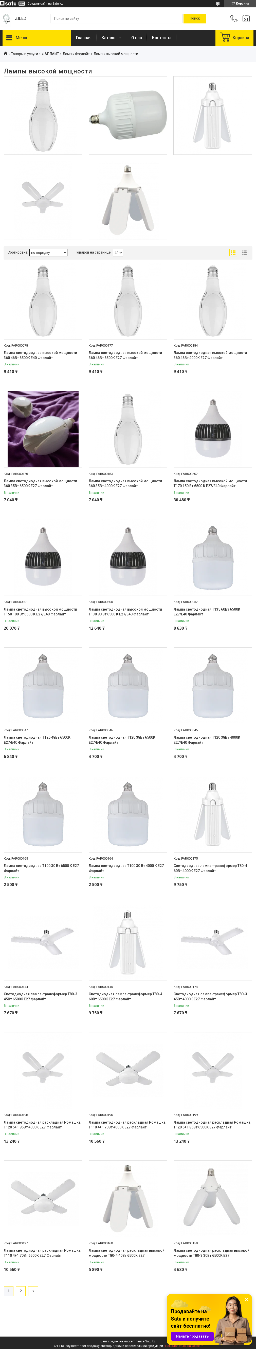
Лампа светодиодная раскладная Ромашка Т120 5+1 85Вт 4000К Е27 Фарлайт (42, 1124)
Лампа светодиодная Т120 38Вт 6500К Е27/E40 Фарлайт (122, 740)
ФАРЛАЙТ (50, 54)
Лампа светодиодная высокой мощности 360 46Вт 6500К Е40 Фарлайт (40, 355)
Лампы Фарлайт (76, 54)
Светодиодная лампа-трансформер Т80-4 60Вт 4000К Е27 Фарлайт (210, 868)
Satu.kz (150, 1341)
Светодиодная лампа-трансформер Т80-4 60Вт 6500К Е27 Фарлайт (125, 996)
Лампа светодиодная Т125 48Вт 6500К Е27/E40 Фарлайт (37, 740)
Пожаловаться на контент (184, 1346)
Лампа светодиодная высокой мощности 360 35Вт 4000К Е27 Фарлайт (125, 483)
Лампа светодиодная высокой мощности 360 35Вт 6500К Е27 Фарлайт (40, 483)
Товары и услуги (24, 54)
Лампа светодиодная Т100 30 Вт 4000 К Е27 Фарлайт (126, 868)
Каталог (109, 37)
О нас (136, 37)
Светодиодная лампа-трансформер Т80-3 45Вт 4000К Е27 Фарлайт (210, 996)
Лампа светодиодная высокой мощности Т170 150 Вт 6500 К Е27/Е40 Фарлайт (210, 483)
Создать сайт (37, 3)
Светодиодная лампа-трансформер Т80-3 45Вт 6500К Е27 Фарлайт (40, 996)
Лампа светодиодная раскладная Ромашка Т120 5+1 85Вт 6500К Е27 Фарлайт (212, 1124)
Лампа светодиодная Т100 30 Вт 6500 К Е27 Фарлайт (41, 868)
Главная (84, 37)
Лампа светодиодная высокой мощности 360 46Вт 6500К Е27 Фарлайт (125, 355)
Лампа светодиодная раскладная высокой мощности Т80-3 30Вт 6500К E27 (211, 1253)
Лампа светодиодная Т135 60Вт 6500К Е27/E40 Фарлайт (207, 611)
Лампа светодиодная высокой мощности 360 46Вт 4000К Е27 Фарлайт (210, 355)
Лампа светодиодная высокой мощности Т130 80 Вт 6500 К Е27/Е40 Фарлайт (125, 611)
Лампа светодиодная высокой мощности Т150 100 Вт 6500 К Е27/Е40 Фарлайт (40, 611)
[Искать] (195, 18)
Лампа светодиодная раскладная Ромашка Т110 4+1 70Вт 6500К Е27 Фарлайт (42, 1253)
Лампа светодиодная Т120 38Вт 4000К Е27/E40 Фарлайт (207, 740)
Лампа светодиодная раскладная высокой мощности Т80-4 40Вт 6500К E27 (126, 1253)
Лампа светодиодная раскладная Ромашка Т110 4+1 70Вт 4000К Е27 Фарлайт (127, 1124)
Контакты (161, 37)
